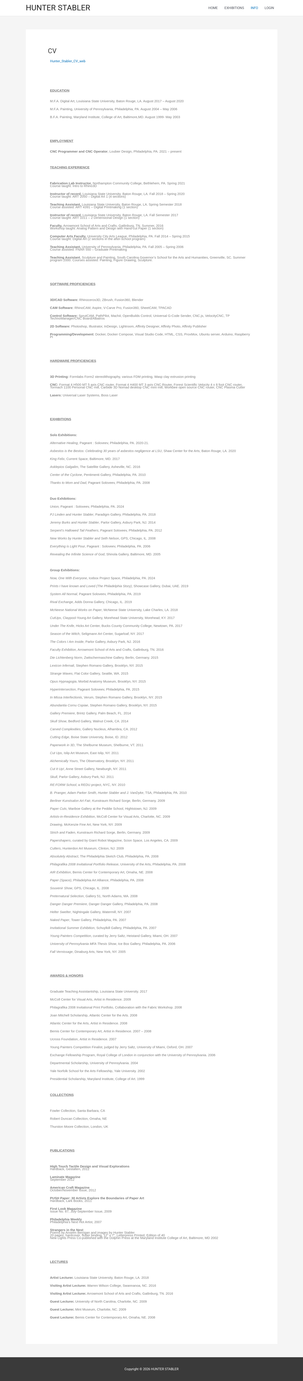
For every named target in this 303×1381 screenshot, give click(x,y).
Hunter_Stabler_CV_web (67, 61)
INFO (254, 8)
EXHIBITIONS (234, 8)
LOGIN (269, 8)
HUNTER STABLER (58, 7)
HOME (213, 8)
